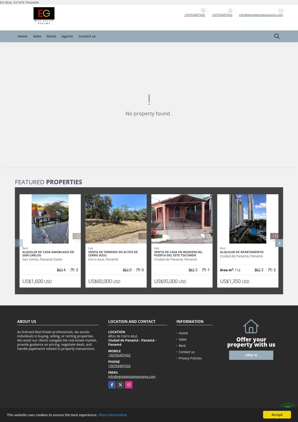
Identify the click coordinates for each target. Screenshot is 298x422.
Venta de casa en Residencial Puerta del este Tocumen (178, 253)
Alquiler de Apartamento (242, 252)
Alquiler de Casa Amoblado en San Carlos (48, 253)
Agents (67, 36)
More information (112, 415)
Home (22, 36)
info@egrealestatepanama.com (132, 376)
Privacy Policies (190, 358)
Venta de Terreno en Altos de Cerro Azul (113, 253)
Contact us (87, 36)
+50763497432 (194, 15)
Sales (37, 36)
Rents (51, 36)
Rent (182, 345)
